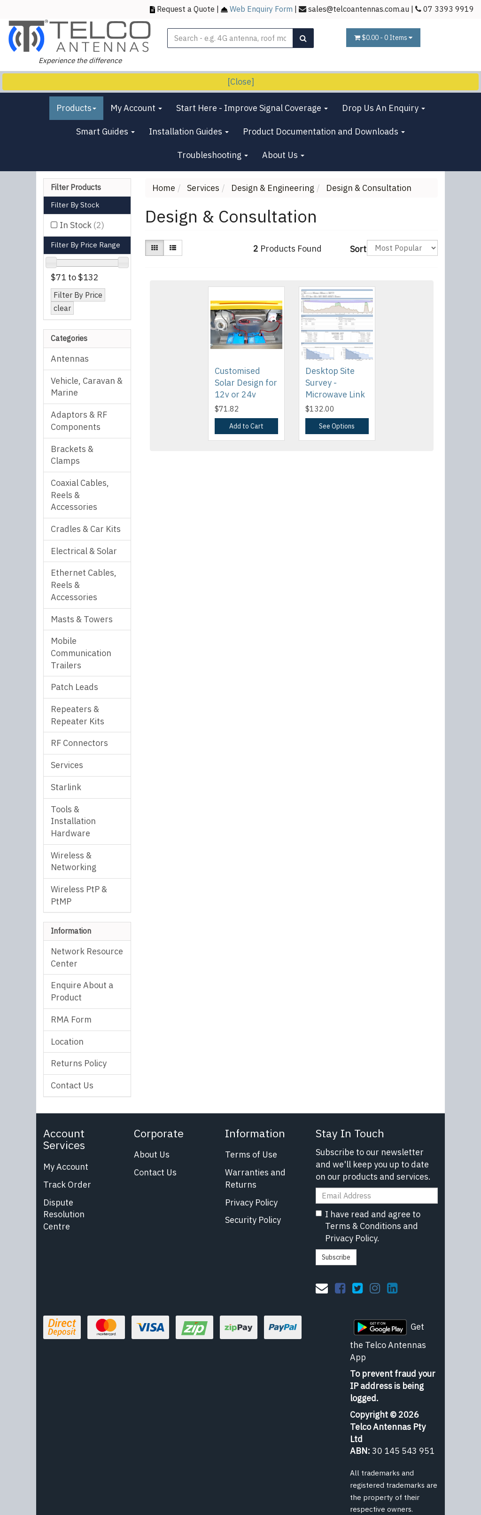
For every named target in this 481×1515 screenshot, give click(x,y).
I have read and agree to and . (368, 1226)
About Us (283, 155)
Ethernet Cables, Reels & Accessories (83, 584)
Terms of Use (251, 1154)
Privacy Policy (251, 1202)
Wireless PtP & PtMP (79, 895)
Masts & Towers (82, 619)
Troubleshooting (212, 155)
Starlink (66, 787)
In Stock (82, 225)
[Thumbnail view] (154, 248)
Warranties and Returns (255, 1178)
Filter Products (76, 187)
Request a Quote (186, 9)
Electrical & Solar (84, 551)
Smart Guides (105, 131)
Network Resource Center (87, 957)
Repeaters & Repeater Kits (77, 715)
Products (76, 108)
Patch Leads (74, 687)
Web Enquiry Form (261, 9)
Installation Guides (189, 131)
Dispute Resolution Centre (64, 1214)
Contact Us (72, 1085)
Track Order (67, 1184)
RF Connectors (79, 743)
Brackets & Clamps (72, 455)
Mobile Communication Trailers (81, 652)
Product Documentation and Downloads (324, 131)
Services (67, 765)
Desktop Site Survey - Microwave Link (335, 382)
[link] (340, 1288)
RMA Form (71, 1019)
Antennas (70, 358)
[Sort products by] (402, 248)
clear (62, 308)
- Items (383, 37)
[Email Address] (377, 1196)
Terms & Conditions (363, 1226)
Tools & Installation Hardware (73, 821)
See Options (337, 426)
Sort (355, 249)
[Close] (240, 81)
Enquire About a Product (82, 991)
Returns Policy (79, 1063)
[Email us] (322, 1288)
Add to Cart (246, 426)
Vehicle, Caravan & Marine (87, 386)
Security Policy (253, 1219)
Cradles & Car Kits (86, 529)
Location (67, 1041)
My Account (136, 108)
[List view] (172, 248)
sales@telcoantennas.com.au (358, 9)
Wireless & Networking (73, 861)
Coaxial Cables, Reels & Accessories (80, 494)
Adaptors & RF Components (79, 420)
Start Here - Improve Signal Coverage (252, 108)
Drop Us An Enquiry (383, 108)
